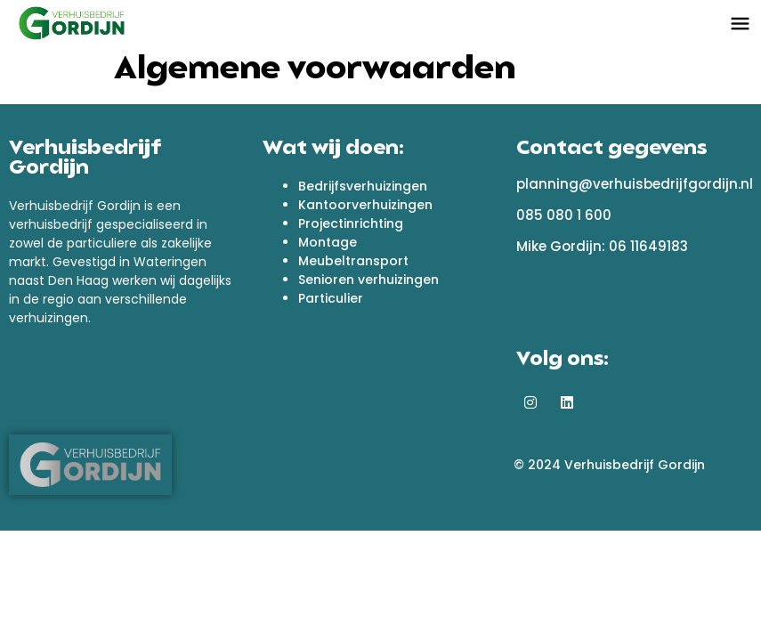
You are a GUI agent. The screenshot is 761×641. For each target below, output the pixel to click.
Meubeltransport (353, 261)
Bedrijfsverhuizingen (362, 186)
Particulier (330, 298)
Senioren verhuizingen (368, 279)
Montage (327, 242)
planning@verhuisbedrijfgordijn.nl (634, 183)
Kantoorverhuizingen (365, 205)
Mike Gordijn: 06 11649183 (602, 246)
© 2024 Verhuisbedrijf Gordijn (609, 465)
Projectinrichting (350, 223)
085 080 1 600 (563, 215)
